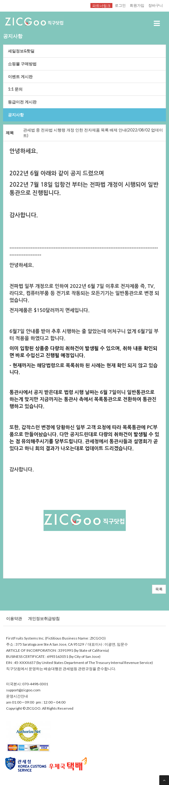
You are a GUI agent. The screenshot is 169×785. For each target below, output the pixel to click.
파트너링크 (101, 5)
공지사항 (16, 114)
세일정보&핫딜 (21, 50)
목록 (159, 589)
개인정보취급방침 (44, 618)
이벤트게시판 (20, 76)
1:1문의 (15, 89)
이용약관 (14, 618)
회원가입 (137, 5)
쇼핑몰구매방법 (22, 63)
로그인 (120, 5)
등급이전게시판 (22, 101)
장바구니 (155, 5)
